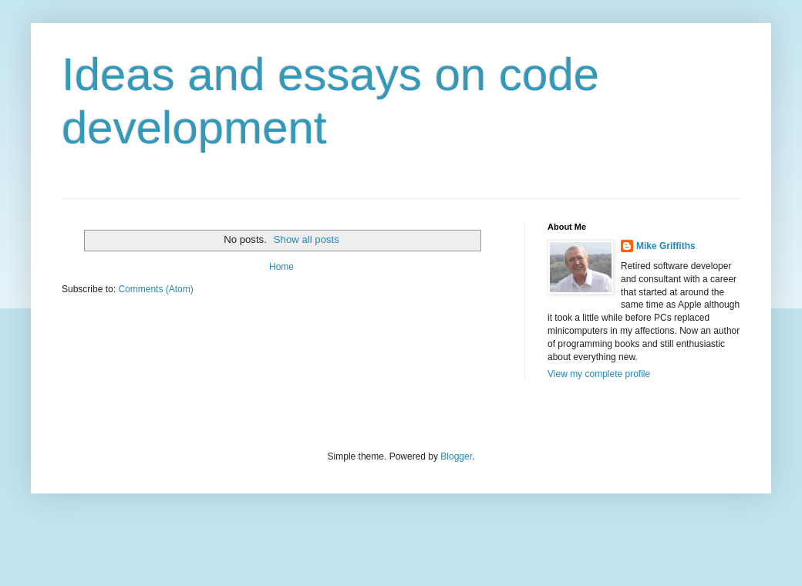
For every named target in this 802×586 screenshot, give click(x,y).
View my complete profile (599, 374)
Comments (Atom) (155, 289)
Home (281, 266)
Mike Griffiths (666, 246)
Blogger (456, 456)
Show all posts (306, 239)
